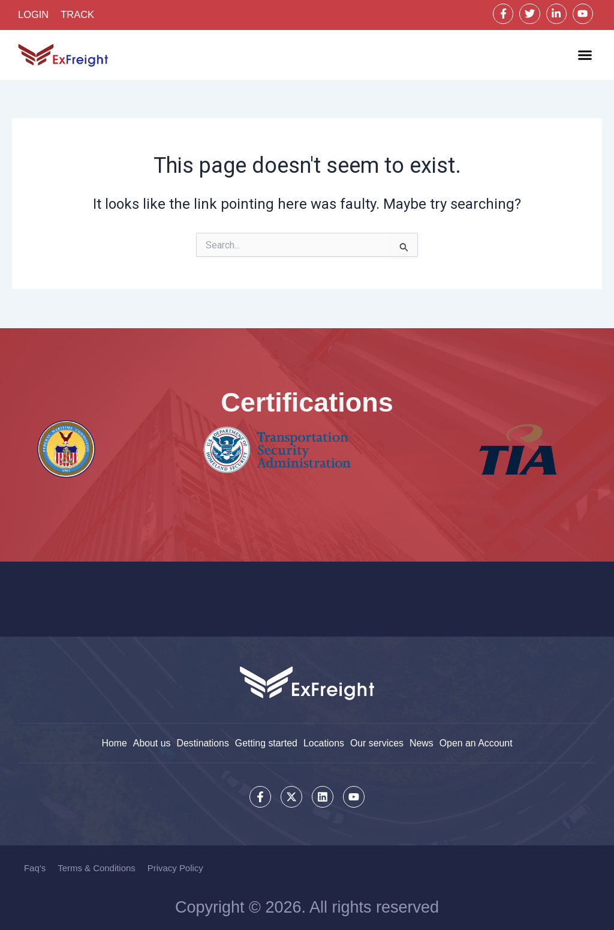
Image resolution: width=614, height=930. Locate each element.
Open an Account (477, 742)
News (422, 742)
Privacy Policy (175, 868)
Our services (377, 742)
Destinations (202, 742)
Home (113, 742)
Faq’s (35, 868)
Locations (324, 742)
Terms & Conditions (97, 868)
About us (151, 742)
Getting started (265, 742)
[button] (585, 55)
